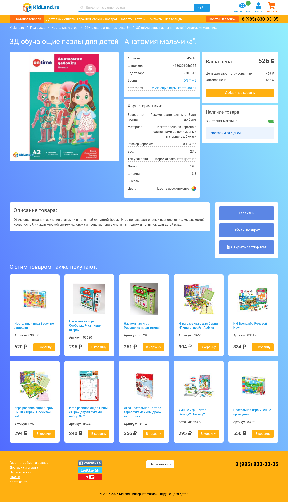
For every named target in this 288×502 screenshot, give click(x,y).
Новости (126, 19)
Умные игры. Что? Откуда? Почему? (192, 412)
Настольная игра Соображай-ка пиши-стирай (85, 325)
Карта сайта (19, 482)
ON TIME (190, 80)
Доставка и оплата (60, 19)
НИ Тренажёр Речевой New (250, 326)
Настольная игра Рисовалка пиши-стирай (142, 326)
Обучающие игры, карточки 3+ (107, 28)
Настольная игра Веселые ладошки (34, 326)
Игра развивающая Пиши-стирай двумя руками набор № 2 (89, 412)
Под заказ (37, 28)
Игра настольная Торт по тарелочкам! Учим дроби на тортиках (142, 412)
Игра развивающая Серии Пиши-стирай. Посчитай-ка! (34, 412)
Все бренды (174, 19)
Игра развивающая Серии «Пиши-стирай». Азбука (198, 326)
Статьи (140, 19)
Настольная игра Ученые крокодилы (252, 412)
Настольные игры (64, 28)
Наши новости (20, 472)
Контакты (155, 19)
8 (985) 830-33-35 (260, 19)
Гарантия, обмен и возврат (97, 19)
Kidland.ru (17, 28)
